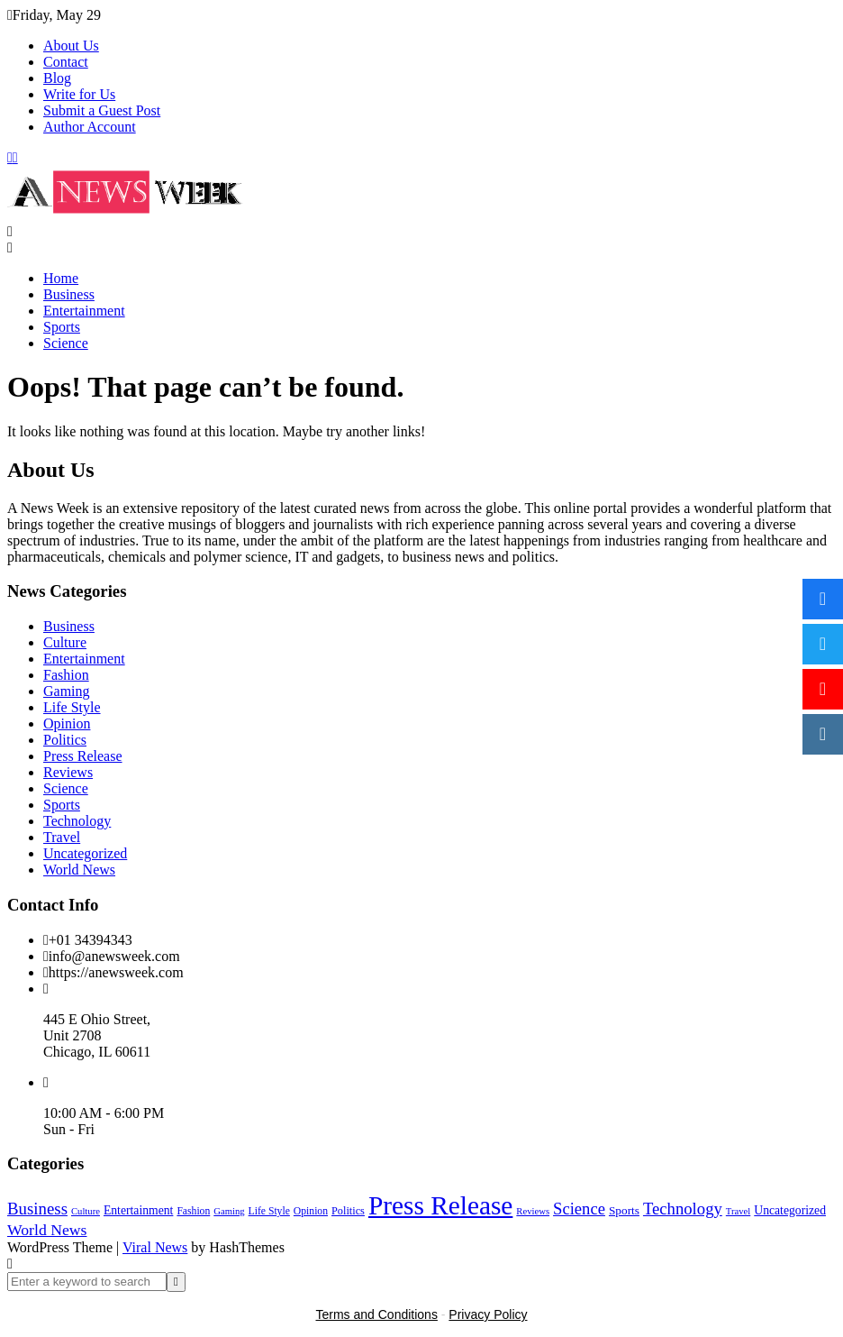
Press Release (82, 756)
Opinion (66, 723)
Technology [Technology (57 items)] (682, 1208)
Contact (65, 61)
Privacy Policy (488, 1314)
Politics (64, 739)
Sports (61, 326)
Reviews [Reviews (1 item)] (532, 1211)
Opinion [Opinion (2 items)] (311, 1211)
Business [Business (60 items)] (37, 1208)
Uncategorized (85, 853)
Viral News (154, 1247)
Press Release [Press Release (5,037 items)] (440, 1205)
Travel (61, 837)
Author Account (89, 126)
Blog (57, 78)
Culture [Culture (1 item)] (85, 1211)
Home (60, 278)
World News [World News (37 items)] (46, 1230)
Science (65, 343)
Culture (64, 642)
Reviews (68, 772)
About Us (71, 45)
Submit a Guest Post (101, 110)
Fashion (66, 674)
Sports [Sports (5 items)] (624, 1210)
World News (79, 869)
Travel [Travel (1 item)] (738, 1211)
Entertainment (84, 310)
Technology (77, 821)
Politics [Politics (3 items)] (348, 1210)
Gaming (66, 691)
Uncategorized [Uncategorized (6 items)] (790, 1210)
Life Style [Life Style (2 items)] (269, 1211)
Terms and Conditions (377, 1314)
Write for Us (79, 94)
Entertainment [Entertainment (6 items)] (138, 1210)
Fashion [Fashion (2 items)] (193, 1211)
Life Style (72, 707)
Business (69, 294)
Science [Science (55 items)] (579, 1208)
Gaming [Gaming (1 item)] (228, 1211)
